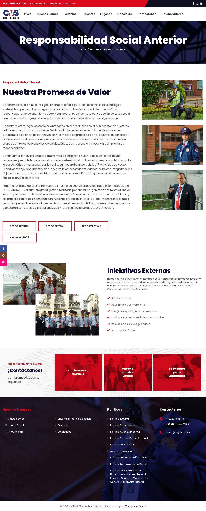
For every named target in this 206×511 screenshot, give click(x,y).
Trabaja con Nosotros (61, 3)
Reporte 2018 (19, 226)
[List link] (24, 419)
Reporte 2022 (91, 226)
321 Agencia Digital (135, 506)
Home (83, 49)
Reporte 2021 (55, 226)
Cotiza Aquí (38, 3)
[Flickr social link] (201, 3)
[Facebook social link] (193, 3)
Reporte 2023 (19, 237)
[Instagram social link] (197, 3)
